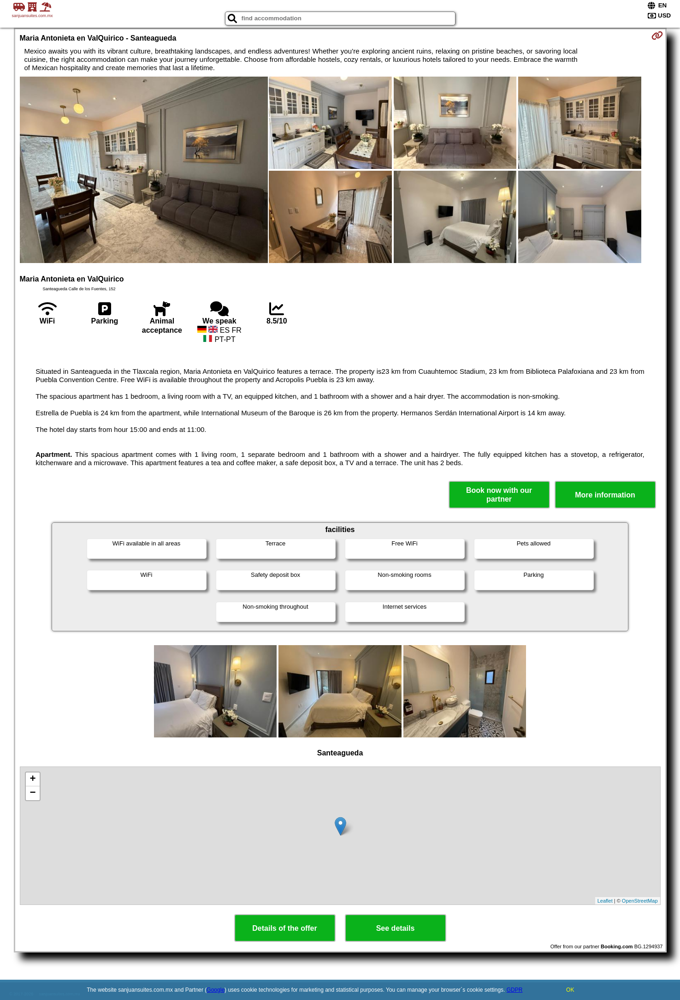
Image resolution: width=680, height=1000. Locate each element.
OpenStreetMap (640, 901)
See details (395, 928)
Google (216, 990)
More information (605, 495)
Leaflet (605, 901)
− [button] (32, 793)
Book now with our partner (499, 494)
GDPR (515, 990)
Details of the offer (284, 928)
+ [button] (32, 779)
